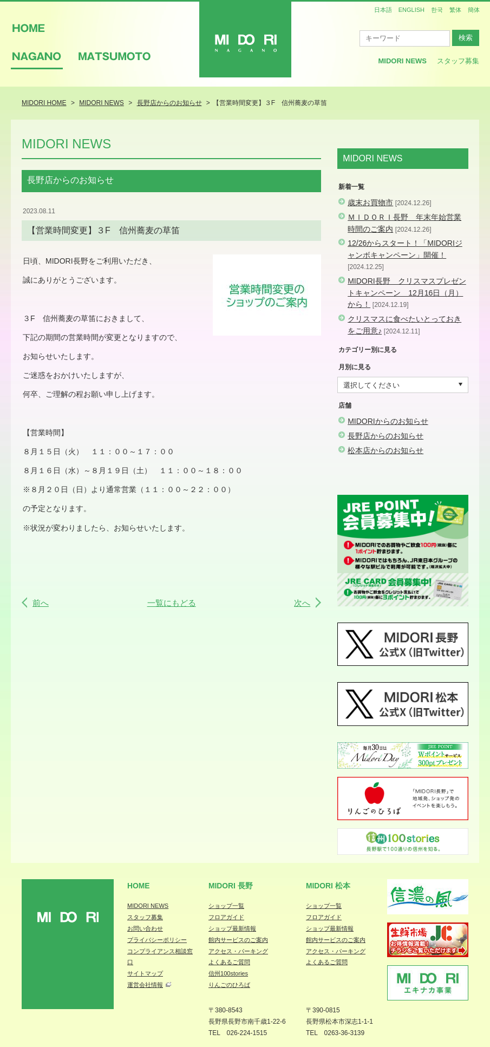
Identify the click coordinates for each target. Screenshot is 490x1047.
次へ (302, 602)
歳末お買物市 (370, 202)
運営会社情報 (145, 984)
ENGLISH (411, 9)
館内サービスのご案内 (238, 940)
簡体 (474, 9)
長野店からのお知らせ (385, 435)
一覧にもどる (171, 602)
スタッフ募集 (458, 61)
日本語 (383, 9)
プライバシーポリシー (157, 940)
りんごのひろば (229, 984)
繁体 (455, 9)
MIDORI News (402, 61)
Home (138, 885)
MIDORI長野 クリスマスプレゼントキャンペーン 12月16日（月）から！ (407, 293)
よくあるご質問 (229, 962)
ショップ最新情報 (232, 928)
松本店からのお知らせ (385, 450)
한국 (437, 9)
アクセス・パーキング (238, 951)
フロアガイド (226, 917)
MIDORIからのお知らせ (388, 421)
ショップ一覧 (226, 905)
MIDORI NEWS (147, 905)
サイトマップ (145, 973)
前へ (40, 602)
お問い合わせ (145, 928)
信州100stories (228, 973)
